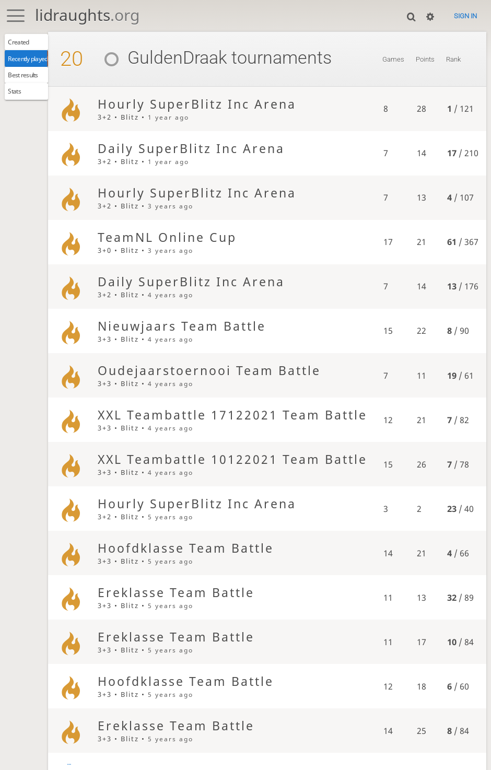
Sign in (465, 16)
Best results (28, 82)
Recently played (35, 62)
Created (22, 43)
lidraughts (87, 15)
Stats (18, 101)
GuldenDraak (183, 58)
